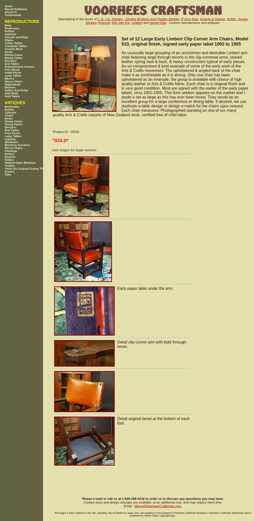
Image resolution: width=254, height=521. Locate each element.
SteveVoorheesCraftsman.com (157, 506)
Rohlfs (231, 19)
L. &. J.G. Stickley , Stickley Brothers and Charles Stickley (138, 19)
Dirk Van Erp (121, 23)
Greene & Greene (212, 19)
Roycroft (104, 23)
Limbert (137, 23)
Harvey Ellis (157, 23)
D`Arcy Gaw (189, 19)
